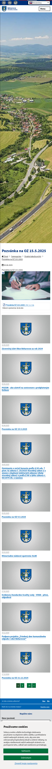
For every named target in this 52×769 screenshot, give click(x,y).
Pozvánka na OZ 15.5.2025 (12, 259)
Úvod (5, 256)
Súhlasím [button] (25, 750)
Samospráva (16, 256)
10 (29, 685)
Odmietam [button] (26, 757)
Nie (48, 701)
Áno (44, 701)
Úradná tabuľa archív (32, 256)
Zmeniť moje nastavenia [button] (26, 763)
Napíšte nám (45, 707)
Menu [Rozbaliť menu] (44, 8)
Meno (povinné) (8, 718)
